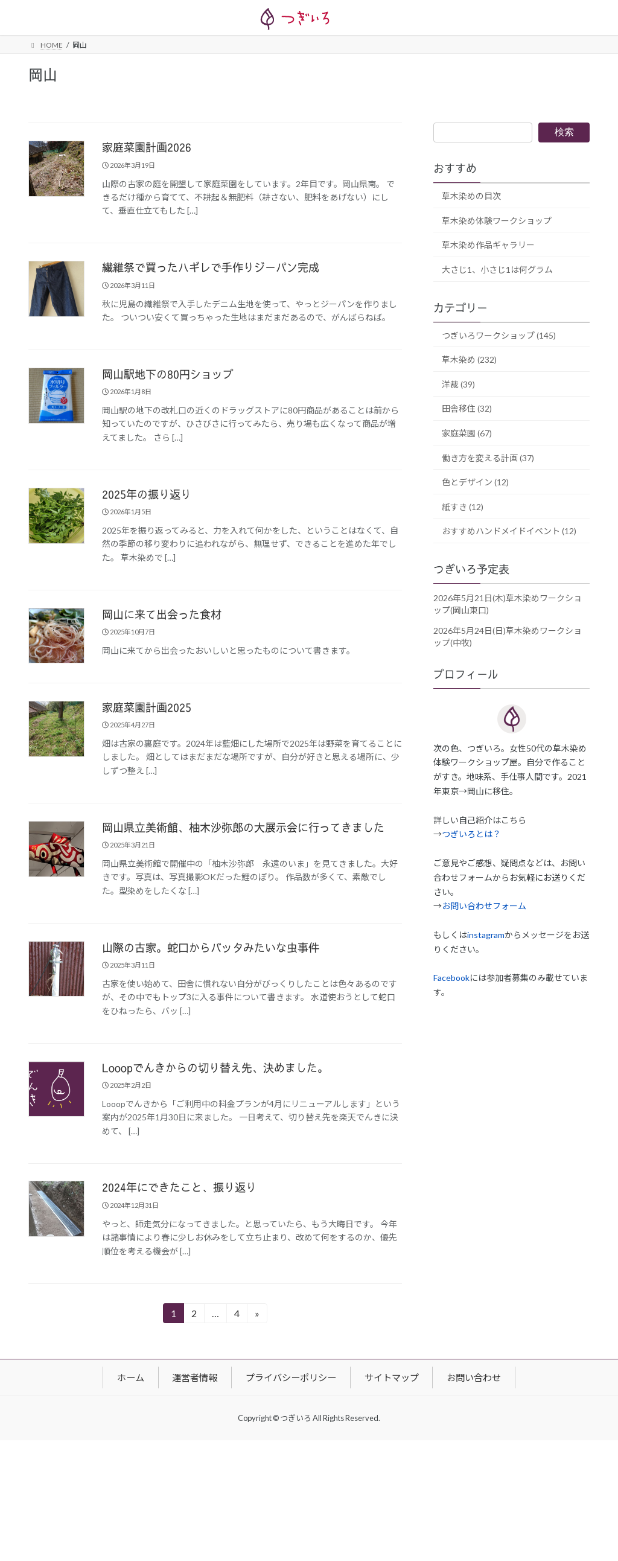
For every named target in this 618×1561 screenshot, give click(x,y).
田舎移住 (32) (467, 409)
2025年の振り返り (146, 495)
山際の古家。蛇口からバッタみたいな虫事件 (210, 948)
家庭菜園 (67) (467, 433)
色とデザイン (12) (475, 482)
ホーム (130, 1376)
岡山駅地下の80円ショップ (168, 374)
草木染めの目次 (471, 196)
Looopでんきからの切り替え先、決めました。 (215, 1068)
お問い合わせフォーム (484, 906)
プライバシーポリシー (291, 1376)
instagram (486, 935)
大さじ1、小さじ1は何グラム (497, 269)
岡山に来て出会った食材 (161, 615)
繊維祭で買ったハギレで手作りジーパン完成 (210, 268)
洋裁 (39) (458, 384)
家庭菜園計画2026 (146, 147)
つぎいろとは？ (471, 834)
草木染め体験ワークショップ (497, 220)
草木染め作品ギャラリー (488, 245)
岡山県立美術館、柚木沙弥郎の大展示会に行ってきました (243, 828)
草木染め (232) (469, 360)
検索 (564, 132)
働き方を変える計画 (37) (488, 458)
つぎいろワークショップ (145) (499, 335)
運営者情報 (194, 1376)
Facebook (451, 978)
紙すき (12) (462, 507)
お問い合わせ (474, 1376)
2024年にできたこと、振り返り (179, 1188)
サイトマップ (392, 1376)
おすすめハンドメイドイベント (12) (509, 531)
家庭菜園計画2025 (146, 708)
